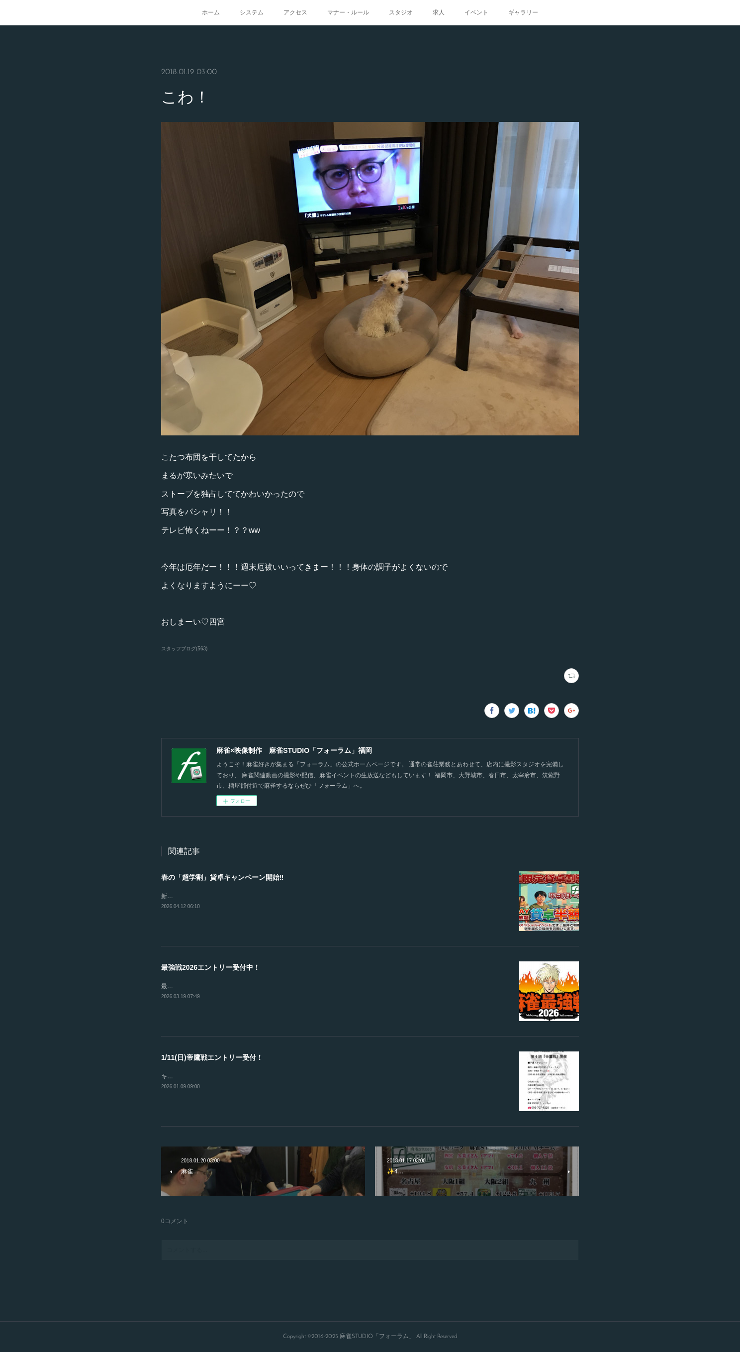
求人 (439, 12)
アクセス (295, 12)
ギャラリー (523, 12)
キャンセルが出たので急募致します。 (212, 1076)
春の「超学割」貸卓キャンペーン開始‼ (222, 877)
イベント (476, 12)
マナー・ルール (348, 12)
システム (252, 12)
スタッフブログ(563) (184, 648)
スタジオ (401, 12)
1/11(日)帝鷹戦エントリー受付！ (212, 1057)
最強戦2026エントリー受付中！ (210, 967)
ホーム (211, 12)
